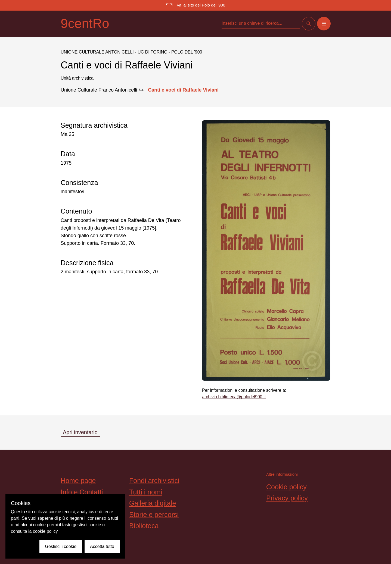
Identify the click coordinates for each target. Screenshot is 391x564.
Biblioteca (144, 525)
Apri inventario (80, 432)
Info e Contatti (82, 492)
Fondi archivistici (154, 480)
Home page (78, 480)
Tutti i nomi (145, 492)
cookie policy (45, 531)
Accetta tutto (102, 546)
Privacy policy (287, 498)
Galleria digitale (152, 503)
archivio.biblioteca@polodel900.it (234, 396)
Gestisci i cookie (60, 546)
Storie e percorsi (154, 514)
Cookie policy (286, 487)
